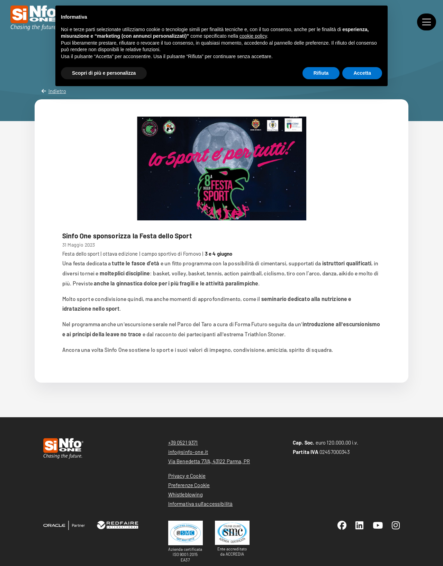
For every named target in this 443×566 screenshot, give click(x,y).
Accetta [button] (362, 73)
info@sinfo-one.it (188, 452)
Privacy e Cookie (187, 476)
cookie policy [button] (253, 36)
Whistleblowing (185, 494)
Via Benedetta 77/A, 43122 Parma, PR (209, 461)
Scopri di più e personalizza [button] (104, 73)
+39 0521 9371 (183, 442)
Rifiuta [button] (321, 73)
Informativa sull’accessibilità (200, 504)
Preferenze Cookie (189, 485)
